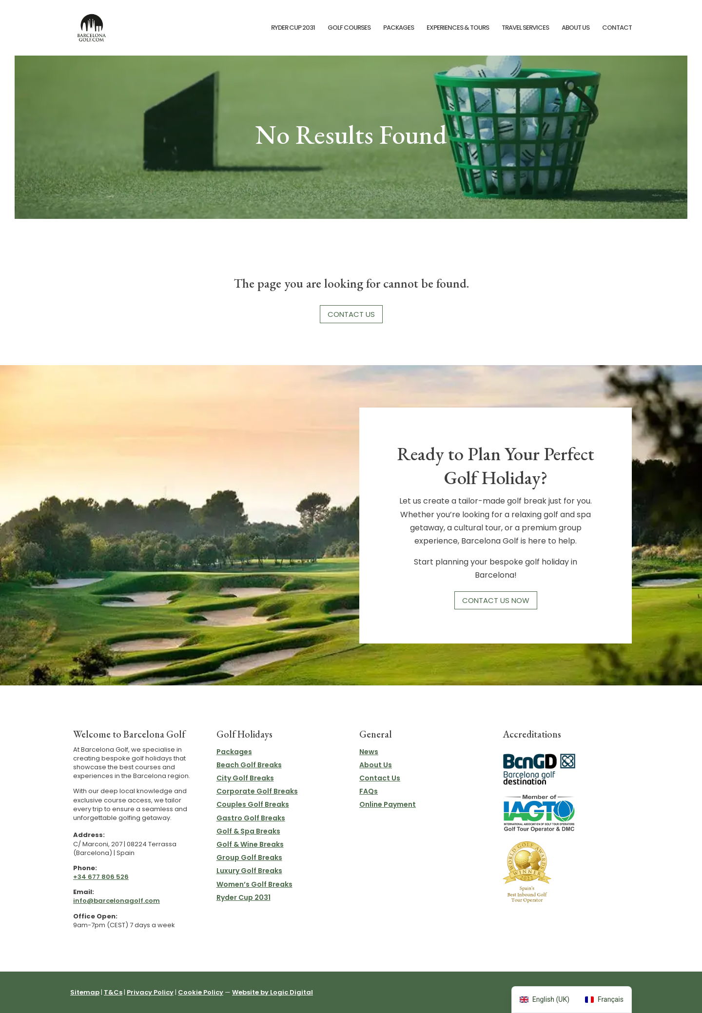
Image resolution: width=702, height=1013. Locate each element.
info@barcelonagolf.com (116, 900)
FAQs (368, 791)
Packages (398, 28)
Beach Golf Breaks (249, 765)
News (368, 752)
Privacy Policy (150, 992)
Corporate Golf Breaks (257, 791)
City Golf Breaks (245, 778)
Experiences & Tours (458, 28)
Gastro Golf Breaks (250, 818)
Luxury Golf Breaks (249, 871)
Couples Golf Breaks (252, 804)
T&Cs (113, 992)
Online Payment (387, 804)
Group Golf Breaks (249, 857)
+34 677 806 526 (101, 876)
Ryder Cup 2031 (293, 28)
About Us (575, 28)
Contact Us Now (495, 600)
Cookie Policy (200, 992)
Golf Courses (349, 28)
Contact (617, 28)
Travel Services (525, 28)
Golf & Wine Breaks (250, 844)
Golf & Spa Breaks (248, 831)
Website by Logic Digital (272, 992)
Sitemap (84, 992)
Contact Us (351, 314)
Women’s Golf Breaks (254, 884)
